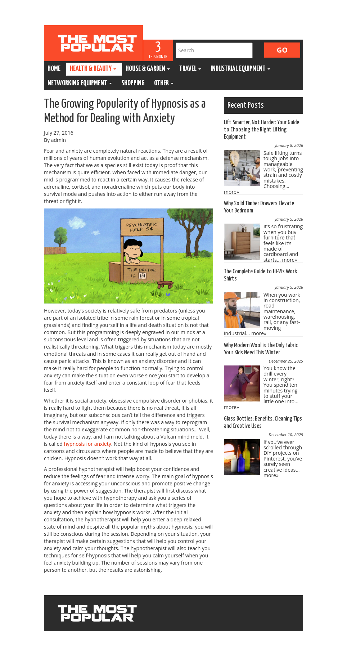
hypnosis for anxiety (87, 443)
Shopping (133, 83)
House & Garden (148, 69)
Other (164, 83)
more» (231, 191)
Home (54, 69)
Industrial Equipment (240, 69)
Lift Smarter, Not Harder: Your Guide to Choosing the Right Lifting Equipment (261, 130)
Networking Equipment (80, 83)
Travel (190, 69)
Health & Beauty (93, 69)
